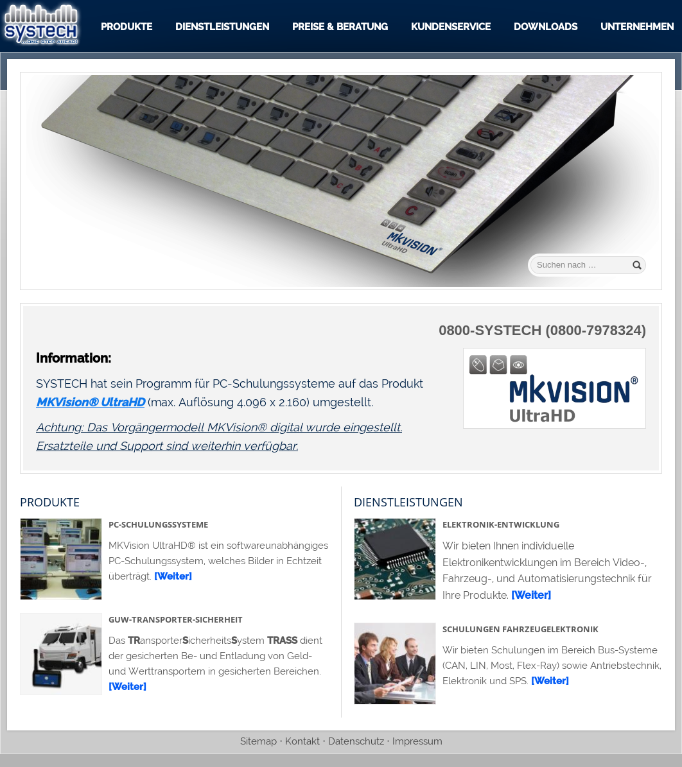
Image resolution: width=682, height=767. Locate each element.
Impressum (417, 741)
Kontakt (302, 741)
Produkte (126, 27)
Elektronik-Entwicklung (500, 524)
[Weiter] (173, 576)
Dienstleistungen (222, 27)
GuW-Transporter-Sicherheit (176, 619)
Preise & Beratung (340, 27)
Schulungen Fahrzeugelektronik (520, 629)
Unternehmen (637, 27)
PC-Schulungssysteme (158, 524)
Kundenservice (451, 27)
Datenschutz (356, 741)
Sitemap (258, 741)
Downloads (545, 27)
